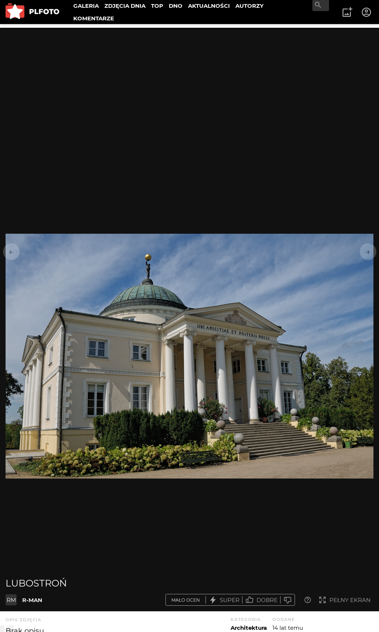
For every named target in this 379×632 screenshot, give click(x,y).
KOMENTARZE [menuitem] (93, 18)
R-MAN (32, 600)
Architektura (249, 627)
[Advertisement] (189, 79)
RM (11, 600)
